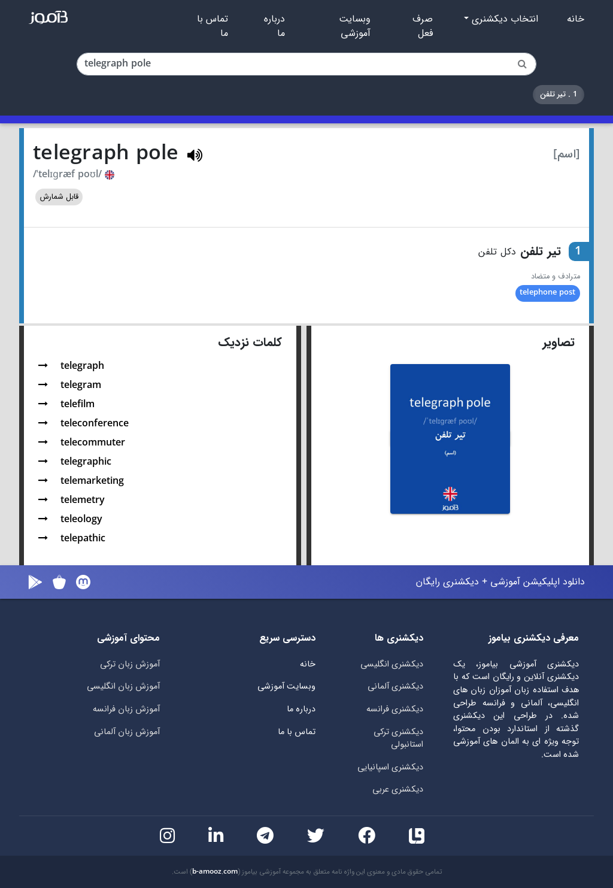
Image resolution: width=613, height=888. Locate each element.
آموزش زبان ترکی (130, 664)
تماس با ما (212, 26)
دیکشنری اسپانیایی (390, 767)
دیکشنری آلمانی (395, 686)
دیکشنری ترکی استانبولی (398, 738)
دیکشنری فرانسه (394, 709)
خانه (575, 19)
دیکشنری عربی (397, 789)
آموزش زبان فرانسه (126, 709)
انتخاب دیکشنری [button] (503, 19)
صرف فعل (422, 26)
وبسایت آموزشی (355, 26)
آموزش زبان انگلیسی (123, 686)
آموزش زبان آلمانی (127, 732)
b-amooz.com (215, 871)
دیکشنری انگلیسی (391, 664)
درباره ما (274, 26)
